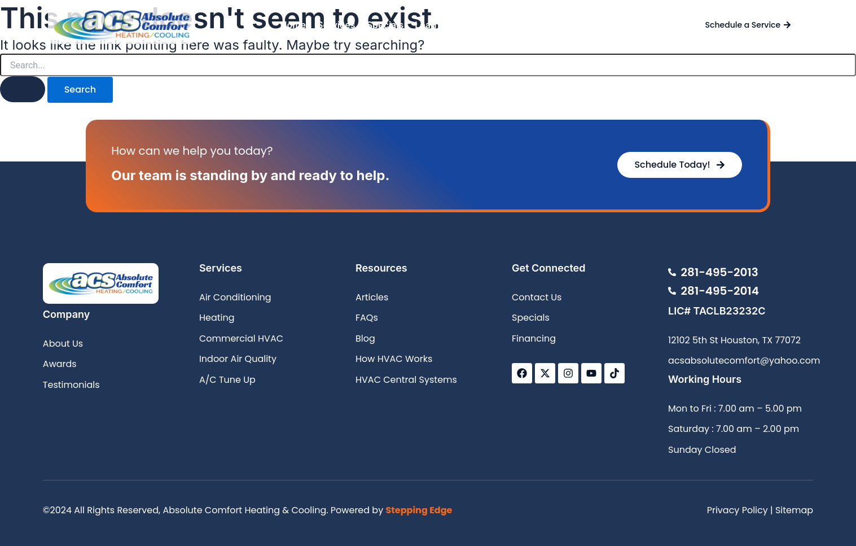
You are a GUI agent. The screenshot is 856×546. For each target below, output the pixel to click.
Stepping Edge (418, 510)
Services (336, 24)
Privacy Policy (737, 510)
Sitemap (794, 510)
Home (293, 24)
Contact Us (552, 24)
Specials (385, 24)
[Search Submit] (22, 89)
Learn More (439, 24)
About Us (496, 24)
